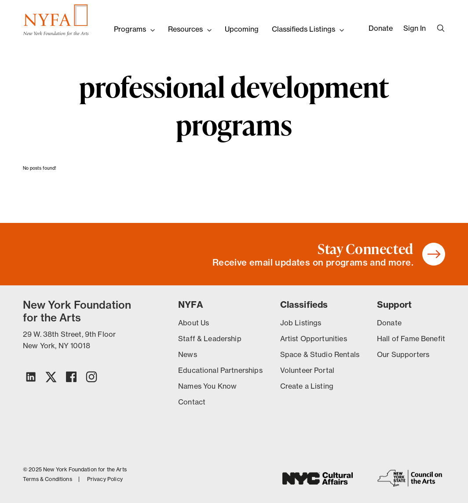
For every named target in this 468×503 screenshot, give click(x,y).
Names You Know (207, 386)
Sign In (414, 28)
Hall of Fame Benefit (411, 338)
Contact (191, 401)
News (187, 354)
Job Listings (301, 322)
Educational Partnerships (220, 370)
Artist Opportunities (313, 338)
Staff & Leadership (209, 338)
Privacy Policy (105, 479)
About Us (193, 322)
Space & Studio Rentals (319, 354)
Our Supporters (403, 354)
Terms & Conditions (47, 479)
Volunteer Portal (307, 370)
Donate (381, 28)
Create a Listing (306, 386)
